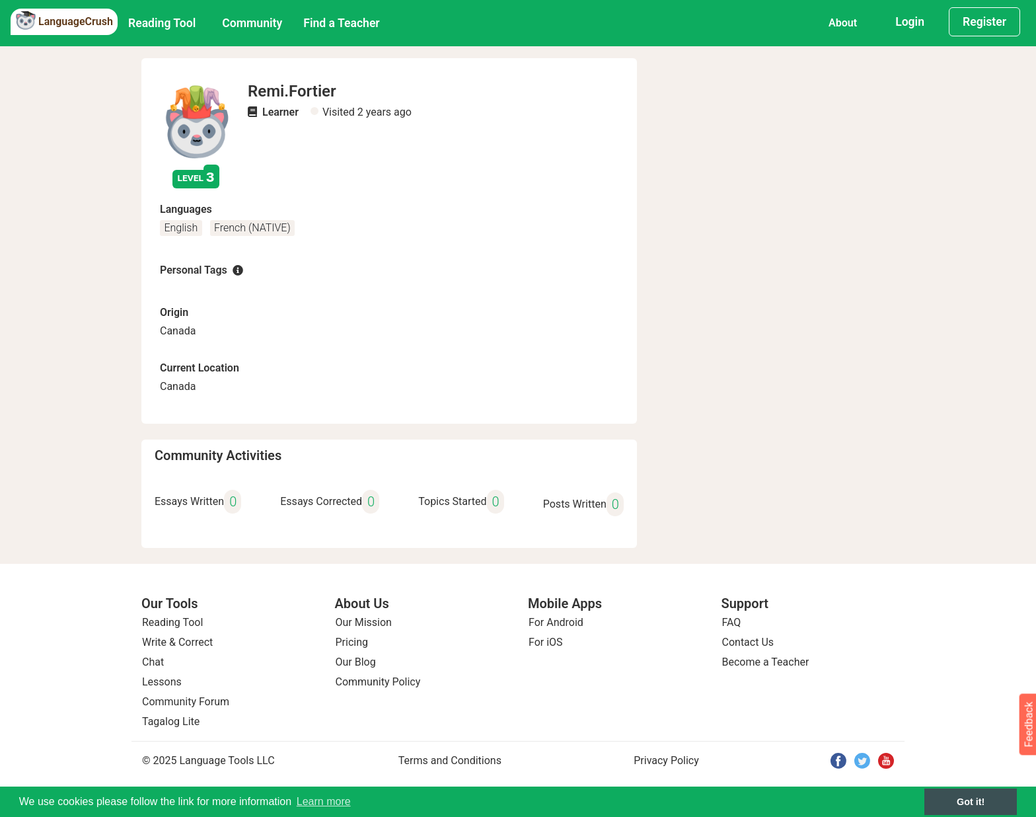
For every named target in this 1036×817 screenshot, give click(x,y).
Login (909, 21)
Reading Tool (162, 23)
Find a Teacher (341, 23)
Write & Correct (177, 642)
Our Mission (364, 622)
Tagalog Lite (171, 721)
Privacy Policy (666, 760)
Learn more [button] (324, 801)
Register (984, 21)
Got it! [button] (970, 802)
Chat (153, 662)
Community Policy (378, 682)
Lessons (162, 682)
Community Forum (185, 701)
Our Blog (356, 662)
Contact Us (748, 642)
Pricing (352, 642)
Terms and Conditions (449, 760)
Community (252, 23)
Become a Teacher (765, 662)
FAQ (731, 622)
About (843, 23)
